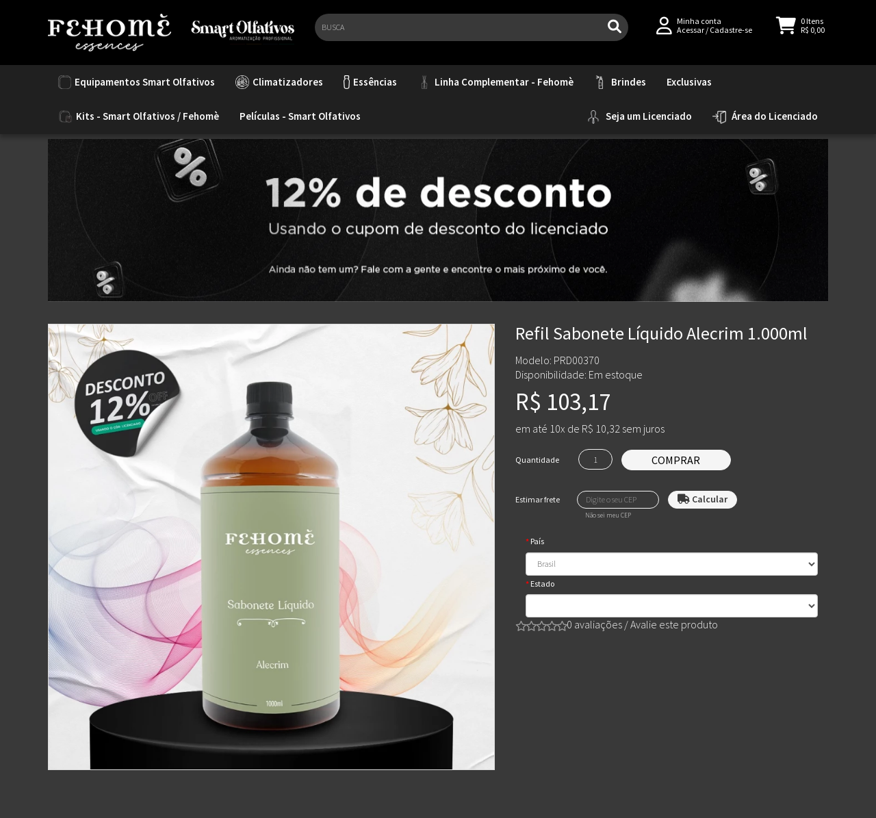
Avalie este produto (674, 624)
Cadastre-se (731, 35)
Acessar (690, 35)
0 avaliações (594, 624)
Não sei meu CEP (608, 515)
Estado (542, 583)
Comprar (676, 460)
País (537, 541)
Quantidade (537, 460)
